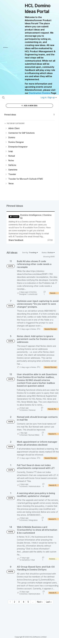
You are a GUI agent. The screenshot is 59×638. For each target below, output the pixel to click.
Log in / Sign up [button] (49, 97)
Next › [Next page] (40, 602)
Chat (33, 560)
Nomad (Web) (33, 435)
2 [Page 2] (14, 602)
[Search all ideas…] (18, 97)
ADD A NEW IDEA (29, 106)
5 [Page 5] (28, 602)
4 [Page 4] (23, 602)
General (32, 410)
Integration (33, 520)
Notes (33, 329)
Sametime (26, 560)
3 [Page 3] (19, 602)
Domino (24, 410)
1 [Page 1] (10, 602)
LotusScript (32, 294)
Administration (34, 486)
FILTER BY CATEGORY (14, 123)
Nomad (24, 435)
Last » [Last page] (49, 602)
